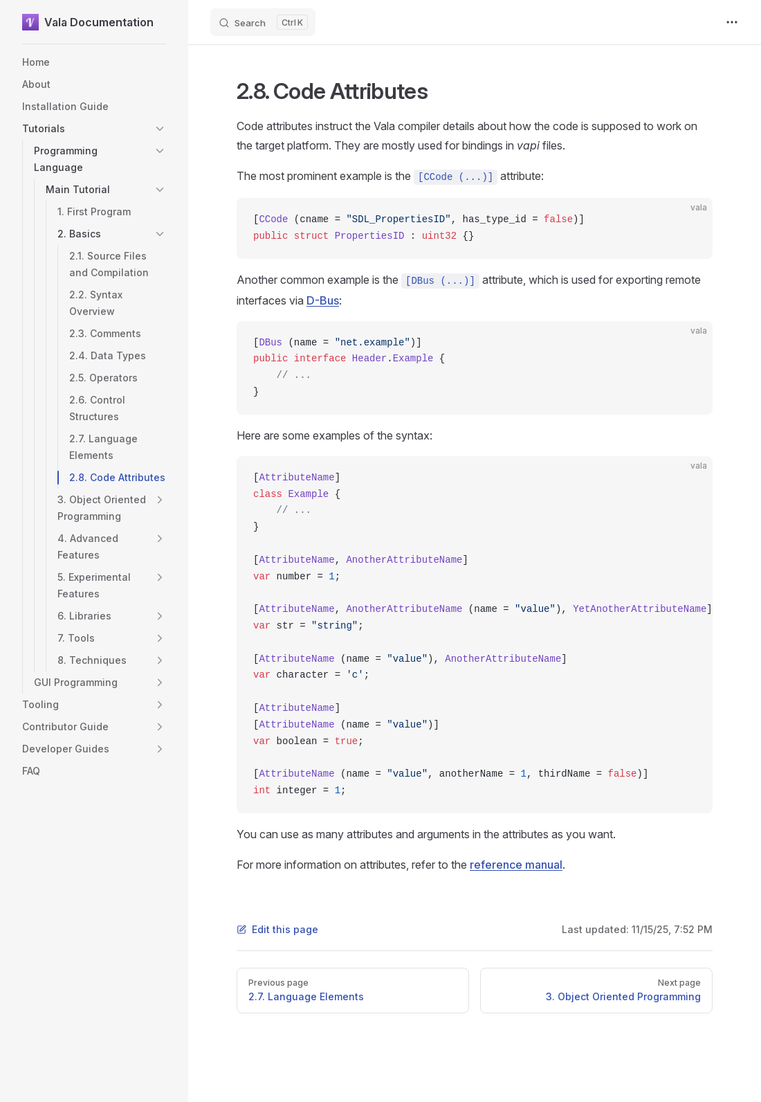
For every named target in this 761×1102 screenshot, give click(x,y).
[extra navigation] (732, 22)
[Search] (262, 22)
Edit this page (277, 929)
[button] (160, 129)
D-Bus (322, 300)
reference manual (516, 864)
